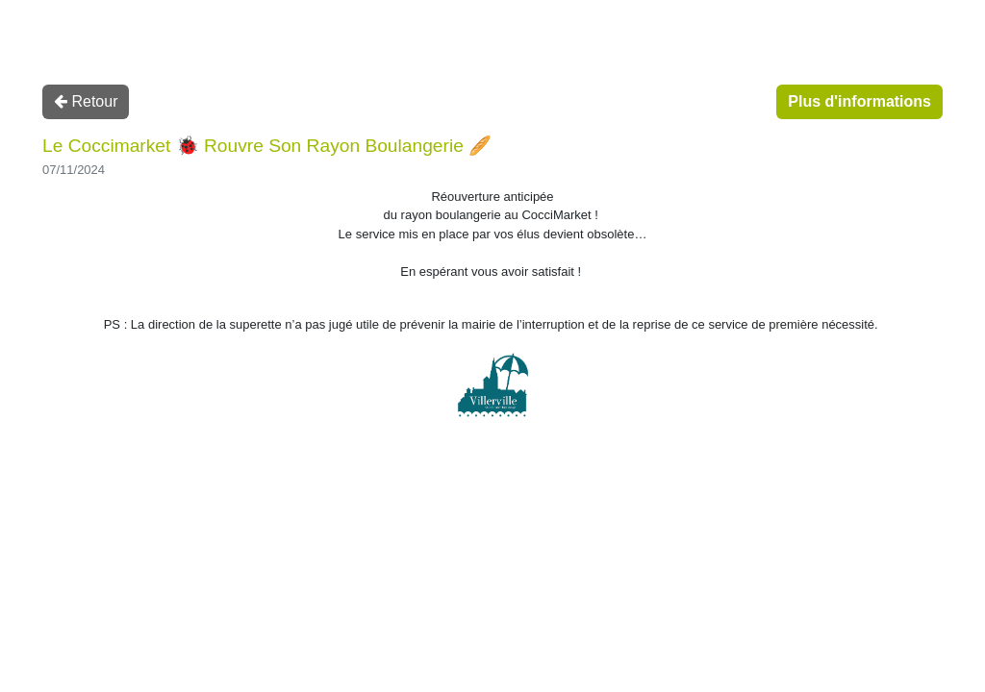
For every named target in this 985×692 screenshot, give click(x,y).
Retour (85, 101)
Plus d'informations (859, 101)
